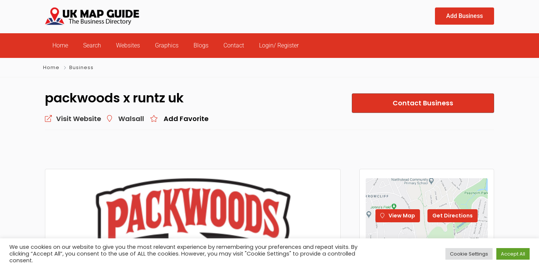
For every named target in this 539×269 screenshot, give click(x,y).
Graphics (167, 45)
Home (60, 45)
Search (92, 45)
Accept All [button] (513, 253)
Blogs (201, 45)
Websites (128, 45)
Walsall (131, 118)
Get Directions (452, 215)
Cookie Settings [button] (469, 253)
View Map (397, 215)
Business (81, 67)
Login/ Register (279, 45)
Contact (233, 45)
